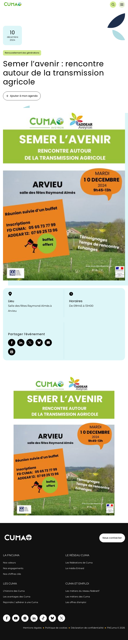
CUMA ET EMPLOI (77, 583)
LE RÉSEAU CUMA (77, 555)
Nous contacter (112, 538)
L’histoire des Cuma (14, 591)
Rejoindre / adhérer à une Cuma (20, 602)
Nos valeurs (9, 562)
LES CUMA (10, 583)
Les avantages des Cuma (16, 596)
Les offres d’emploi (75, 602)
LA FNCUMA (11, 555)
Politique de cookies (56, 627)
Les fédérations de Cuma (79, 562)
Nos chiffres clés (12, 574)
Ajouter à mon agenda (22, 96)
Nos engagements (13, 568)
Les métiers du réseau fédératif (82, 591)
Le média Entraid (74, 568)
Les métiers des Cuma (77, 596)
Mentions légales (32, 627)
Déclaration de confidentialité (87, 627)
